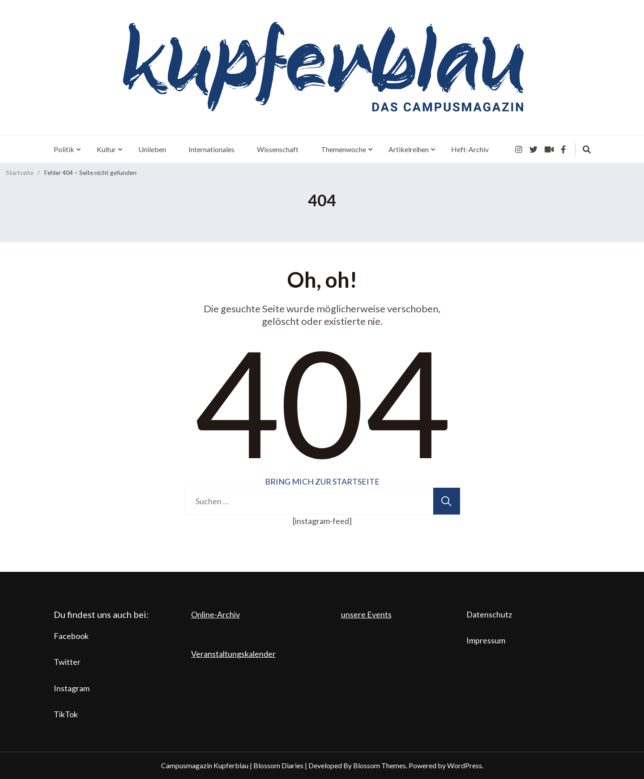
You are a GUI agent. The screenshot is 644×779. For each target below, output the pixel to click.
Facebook (71, 636)
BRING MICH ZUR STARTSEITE (322, 481)
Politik (64, 149)
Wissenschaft (278, 149)
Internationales (211, 149)
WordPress (464, 765)
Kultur (106, 149)
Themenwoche (343, 149)
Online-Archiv (215, 614)
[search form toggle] (587, 149)
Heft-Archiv (470, 149)
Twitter (67, 662)
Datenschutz (489, 614)
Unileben (152, 149)
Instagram (72, 688)
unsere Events (366, 614)
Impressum (485, 640)
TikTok (66, 714)
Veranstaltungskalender (233, 654)
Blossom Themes (379, 765)
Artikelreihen (408, 149)
